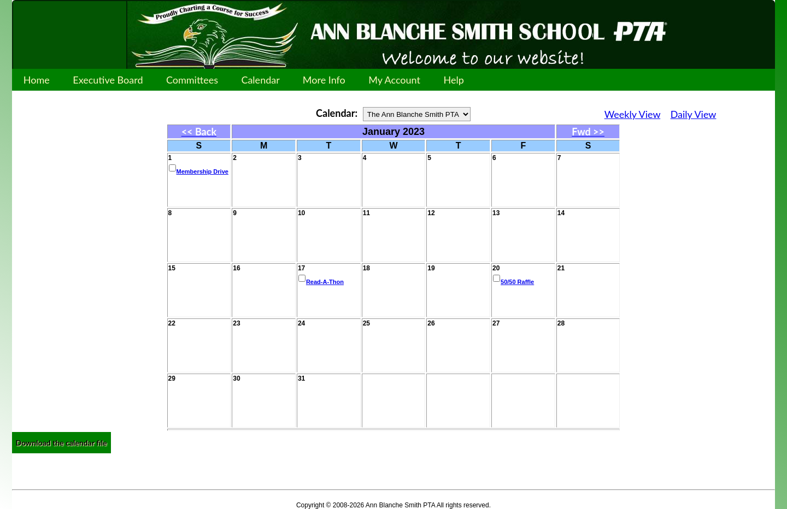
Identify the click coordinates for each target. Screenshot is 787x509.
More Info (324, 80)
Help (453, 80)
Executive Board (108, 80)
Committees (192, 80)
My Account (394, 80)
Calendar (260, 80)
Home (37, 80)
